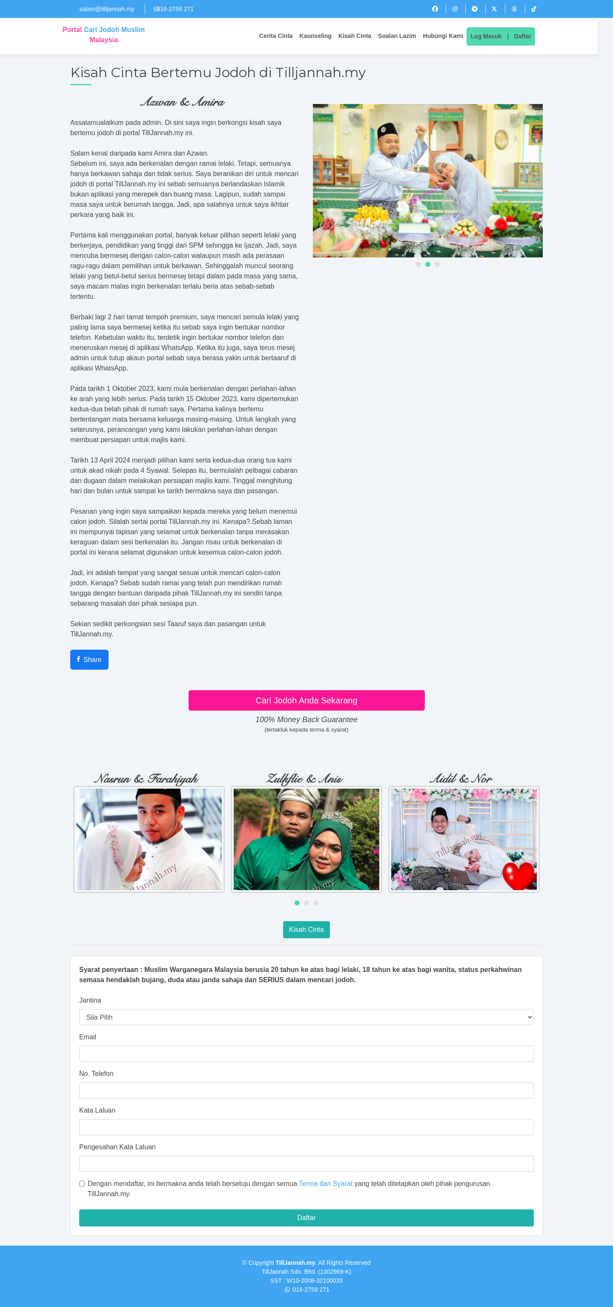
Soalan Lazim (405, 35)
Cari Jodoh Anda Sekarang (306, 700)
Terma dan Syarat (325, 1183)
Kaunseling (323, 35)
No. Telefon (96, 1073)
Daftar (530, 36)
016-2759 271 (175, 9)
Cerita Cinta (284, 35)
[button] (418, 264)
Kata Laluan (97, 1110)
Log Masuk (493, 36)
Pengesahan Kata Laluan (117, 1147)
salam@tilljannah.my (106, 9)
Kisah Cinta (362, 35)
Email (87, 1037)
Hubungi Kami (450, 35)
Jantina (90, 1000)
